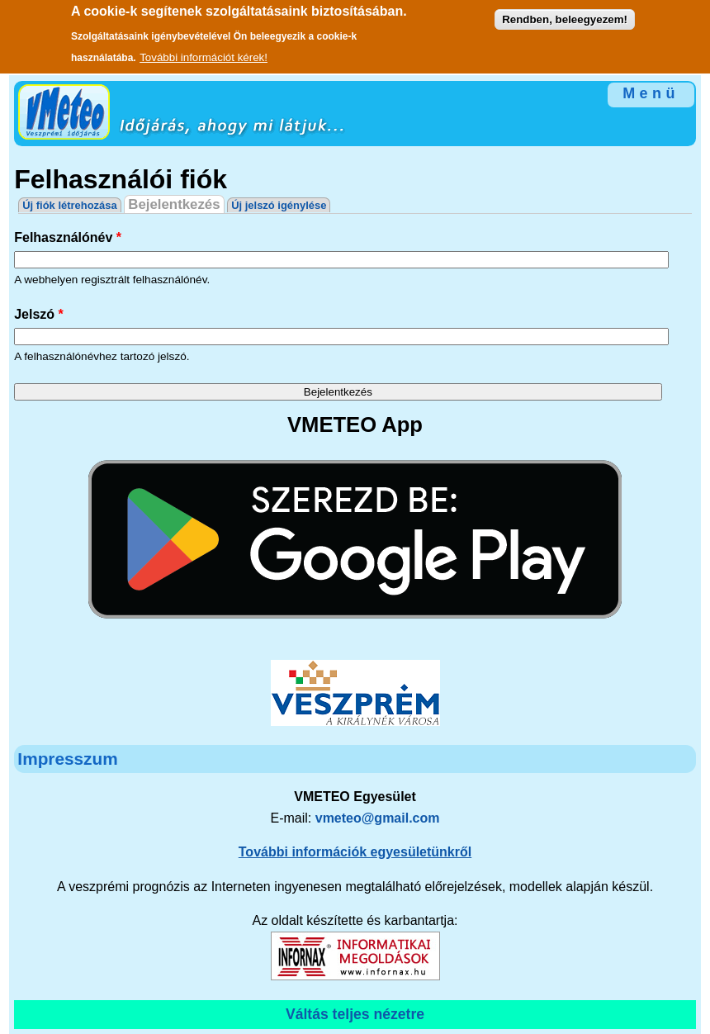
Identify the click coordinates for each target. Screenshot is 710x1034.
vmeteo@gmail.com (377, 818)
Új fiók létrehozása (69, 205)
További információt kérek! (203, 52)
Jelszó (39, 314)
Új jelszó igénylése (278, 205)
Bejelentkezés (176, 204)
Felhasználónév (67, 237)
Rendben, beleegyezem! (564, 14)
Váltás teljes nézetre (355, 1014)
